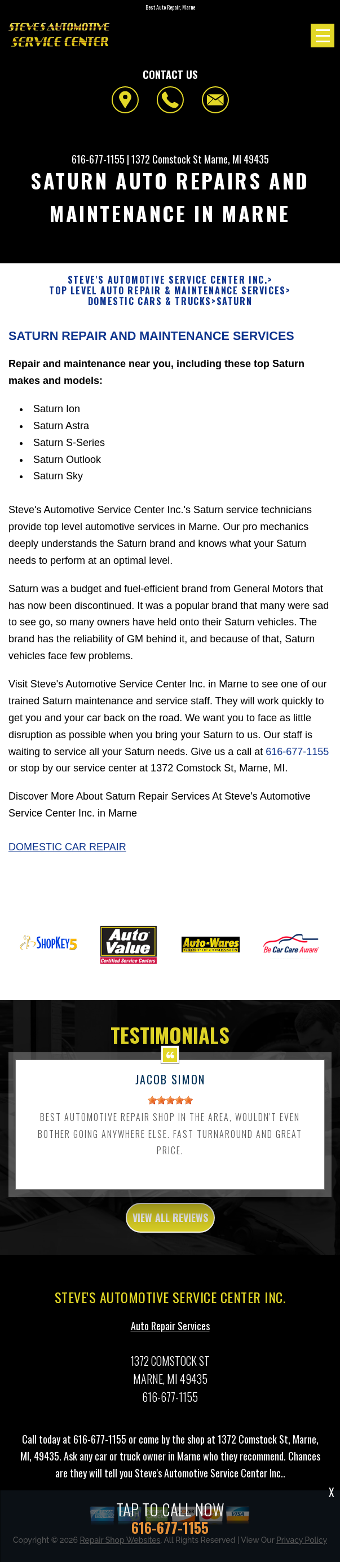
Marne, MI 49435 (236, 159)
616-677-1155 (98, 159)
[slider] (170, 1106)
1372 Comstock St (166, 159)
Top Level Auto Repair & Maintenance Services (167, 290)
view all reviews (170, 1224)
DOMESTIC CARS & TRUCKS (149, 301)
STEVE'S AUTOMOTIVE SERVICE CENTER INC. (168, 280)
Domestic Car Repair (67, 854)
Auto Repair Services (170, 1332)
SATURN (235, 301)
